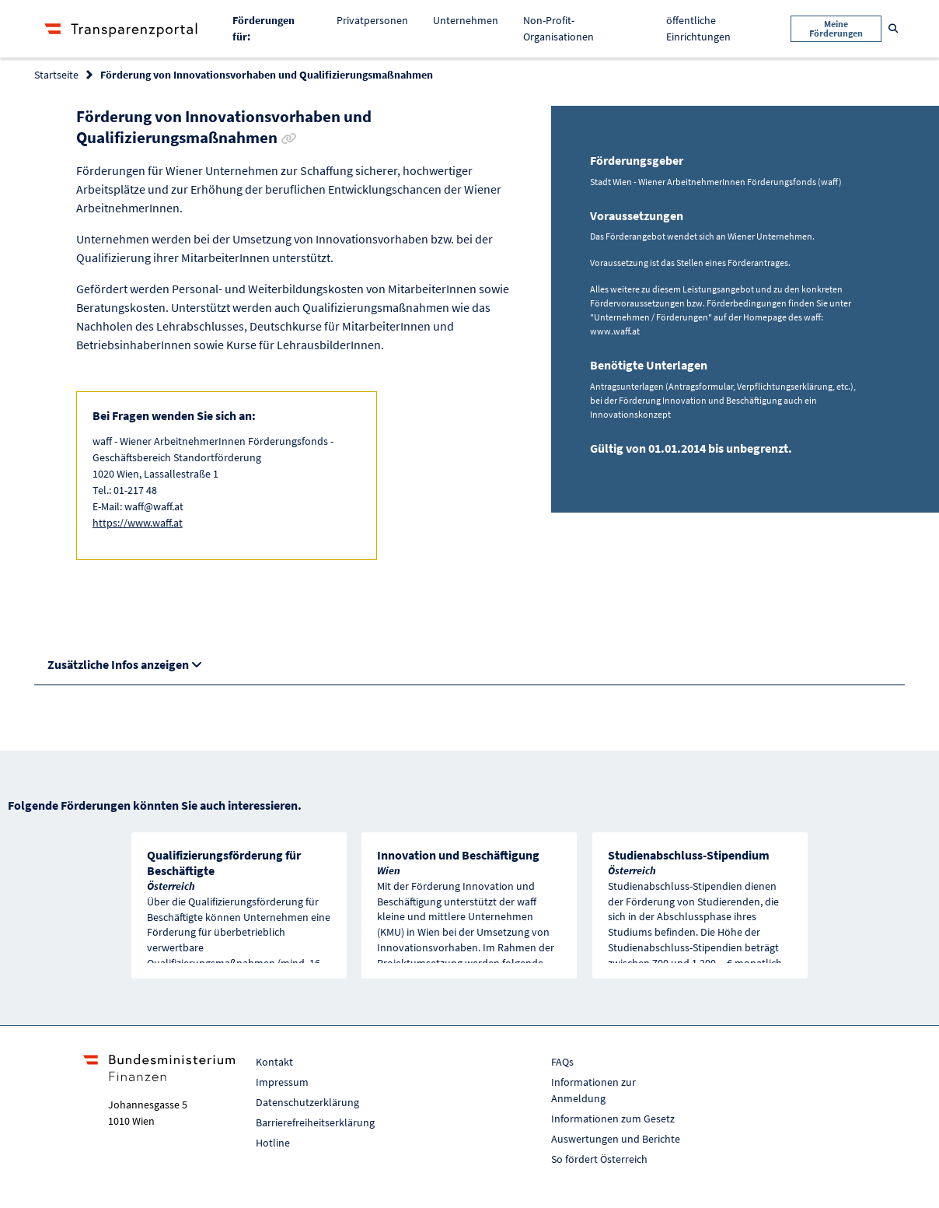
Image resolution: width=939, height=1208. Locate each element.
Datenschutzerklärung (307, 1102)
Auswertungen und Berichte (615, 1139)
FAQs (562, 1062)
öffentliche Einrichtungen (698, 28)
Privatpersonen (372, 20)
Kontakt (274, 1062)
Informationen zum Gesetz (613, 1119)
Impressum (282, 1082)
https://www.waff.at (138, 523)
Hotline (273, 1143)
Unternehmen (465, 20)
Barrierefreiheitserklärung (315, 1122)
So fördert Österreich (599, 1159)
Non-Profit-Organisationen (558, 28)
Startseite (56, 75)
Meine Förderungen (836, 28)
